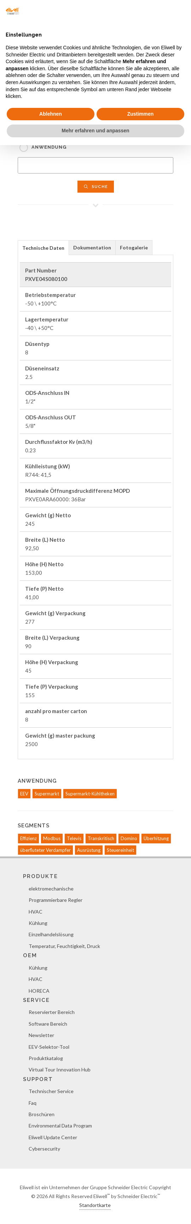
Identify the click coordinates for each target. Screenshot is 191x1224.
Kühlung (38, 923)
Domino (129, 838)
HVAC (35, 912)
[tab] (43, 247)
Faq (32, 1103)
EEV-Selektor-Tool (49, 1047)
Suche (95, 186)
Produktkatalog (46, 1058)
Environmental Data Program (60, 1126)
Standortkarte (95, 1205)
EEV (24, 793)
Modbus (51, 838)
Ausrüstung (88, 850)
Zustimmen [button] (140, 114)
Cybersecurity (44, 1149)
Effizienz (28, 838)
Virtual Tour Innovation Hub (60, 1069)
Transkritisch (101, 838)
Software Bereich (48, 1024)
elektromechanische (51, 889)
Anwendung (48, 147)
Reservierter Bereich (52, 1012)
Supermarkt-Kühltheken (90, 793)
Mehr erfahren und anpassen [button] (95, 130)
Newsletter (41, 1035)
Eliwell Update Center (53, 1137)
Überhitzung (156, 838)
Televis (74, 838)
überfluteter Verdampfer (45, 850)
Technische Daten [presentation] (43, 248)
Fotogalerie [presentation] (134, 247)
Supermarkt (47, 793)
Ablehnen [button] (50, 114)
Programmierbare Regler (55, 900)
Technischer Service (51, 1091)
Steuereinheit (120, 850)
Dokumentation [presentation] (92, 247)
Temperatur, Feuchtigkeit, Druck (64, 946)
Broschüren (41, 1114)
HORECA (39, 991)
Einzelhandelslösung (51, 934)
